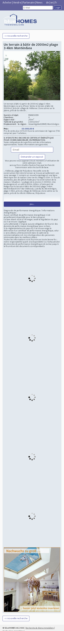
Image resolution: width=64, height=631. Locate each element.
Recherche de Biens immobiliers (40, 621)
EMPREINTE (56, 627)
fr (56, 2)
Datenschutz (45, 627)
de (47, 2)
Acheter (7, 2)
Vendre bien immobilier (13, 624)
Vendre (17, 2)
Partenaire (29, 2)
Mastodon (35, 627)
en (52, 2)
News (39, 2)
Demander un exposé (32, 157)
